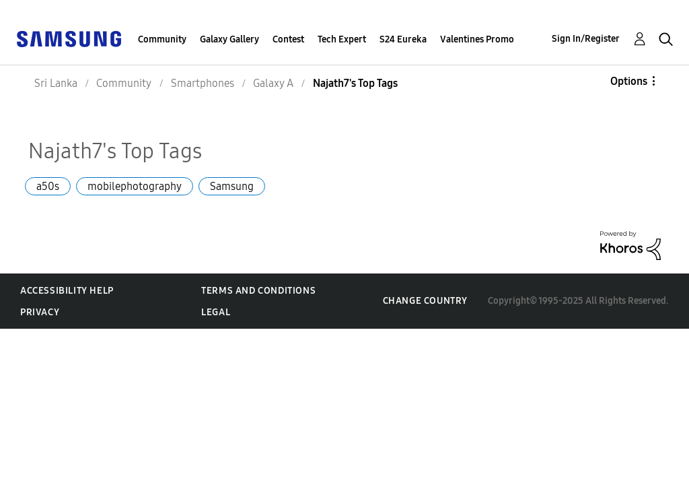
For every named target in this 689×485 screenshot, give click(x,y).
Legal (215, 312)
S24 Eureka (403, 39)
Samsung (232, 186)
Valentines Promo (477, 39)
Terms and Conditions (258, 290)
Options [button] (628, 81)
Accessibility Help (67, 290)
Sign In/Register (586, 38)
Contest (288, 39)
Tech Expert (342, 39)
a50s (47, 186)
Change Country (425, 300)
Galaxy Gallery (229, 39)
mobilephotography (134, 186)
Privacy (39, 312)
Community (162, 39)
